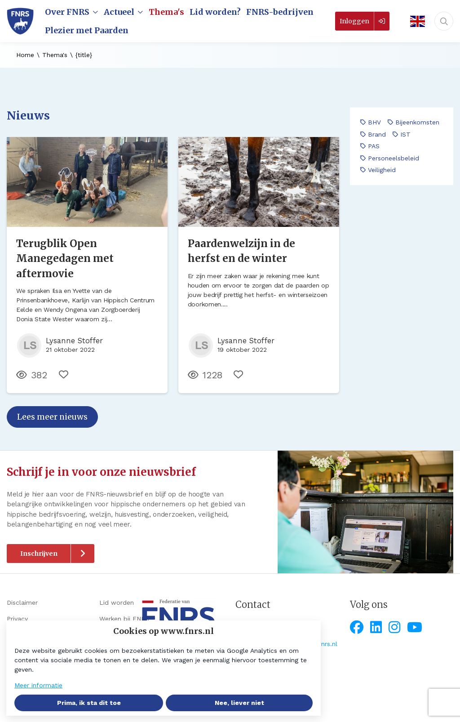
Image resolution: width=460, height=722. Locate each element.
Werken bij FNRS (124, 618)
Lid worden (116, 602)
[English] (414, 21)
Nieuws (28, 115)
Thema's (54, 54)
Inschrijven (39, 553)
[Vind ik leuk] (63, 374)
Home (25, 54)
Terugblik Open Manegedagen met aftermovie (65, 258)
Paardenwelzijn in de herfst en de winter (241, 251)
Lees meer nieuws (52, 417)
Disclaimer (22, 602)
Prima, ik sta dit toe (89, 702)
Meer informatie (38, 685)
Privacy (17, 618)
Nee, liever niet (239, 702)
